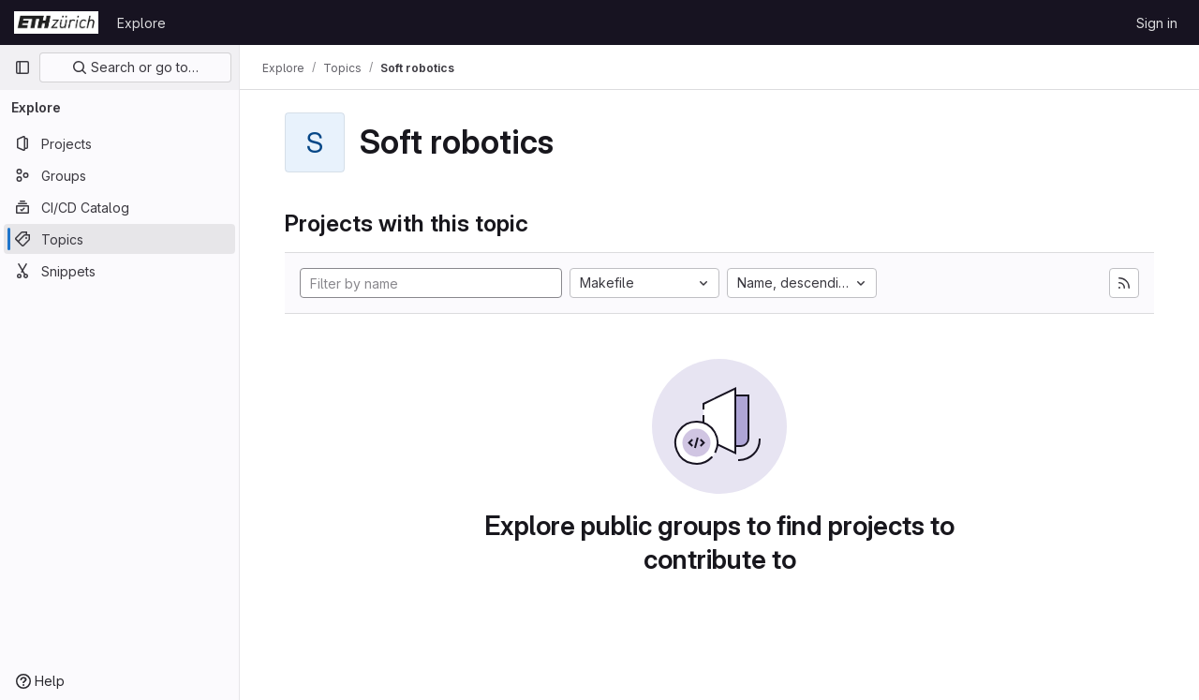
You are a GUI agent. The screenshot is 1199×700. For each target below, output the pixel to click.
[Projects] (119, 143)
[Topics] (119, 239)
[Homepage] (56, 22)
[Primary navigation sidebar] (22, 67)
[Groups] (119, 175)
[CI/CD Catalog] (119, 207)
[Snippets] (119, 271)
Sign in (1156, 23)
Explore (141, 23)
